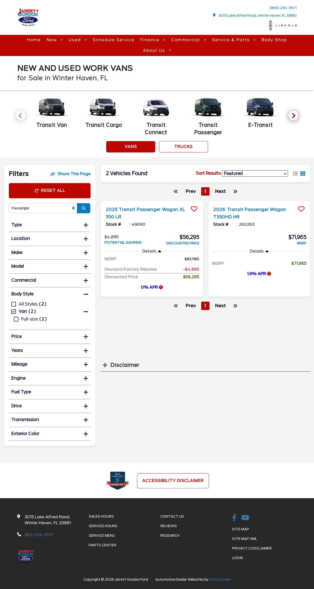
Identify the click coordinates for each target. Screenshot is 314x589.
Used (75, 40)
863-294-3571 (39, 535)
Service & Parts (231, 40)
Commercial (186, 40)
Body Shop (274, 40)
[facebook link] (234, 518)
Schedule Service (113, 40)
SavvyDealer (220, 579)
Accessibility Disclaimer (173, 480)
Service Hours (103, 526)
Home (34, 40)
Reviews (168, 526)
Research (170, 535)
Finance (150, 40)
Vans (131, 146)
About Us (155, 50)
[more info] (152, 201)
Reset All (50, 190)
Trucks (183, 146)
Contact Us (172, 516)
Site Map (240, 529)
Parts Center (102, 545)
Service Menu (102, 535)
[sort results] (255, 173)
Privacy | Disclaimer (252, 548)
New (52, 40)
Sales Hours (101, 516)
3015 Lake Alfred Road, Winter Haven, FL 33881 (255, 15)
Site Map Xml (244, 539)
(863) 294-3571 (283, 8)
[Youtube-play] (245, 518)
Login (237, 558)
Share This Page (70, 174)
